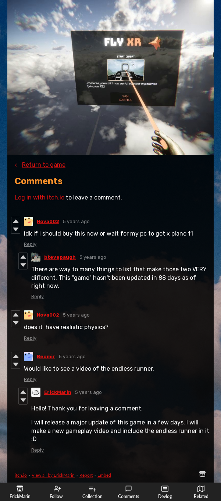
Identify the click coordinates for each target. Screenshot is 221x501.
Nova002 (48, 221)
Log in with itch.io (39, 197)
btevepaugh (60, 257)
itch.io (21, 475)
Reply (30, 244)
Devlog (165, 492)
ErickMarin (57, 392)
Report (86, 475)
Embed (104, 475)
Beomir (46, 356)
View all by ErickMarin (53, 475)
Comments (128, 492)
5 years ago (76, 221)
